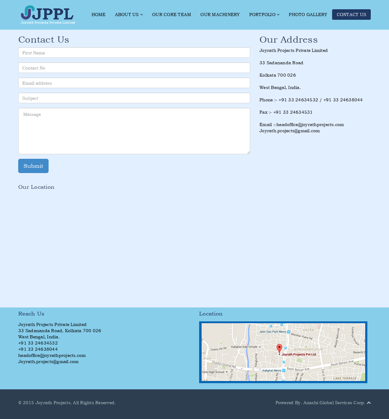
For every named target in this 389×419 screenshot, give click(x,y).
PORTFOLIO (264, 14)
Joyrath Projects (53, 402)
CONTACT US (351, 14)
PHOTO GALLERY (308, 14)
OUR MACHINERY (220, 14)
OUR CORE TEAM (171, 14)
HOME (99, 14)
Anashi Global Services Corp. (334, 402)
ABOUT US (129, 14)
